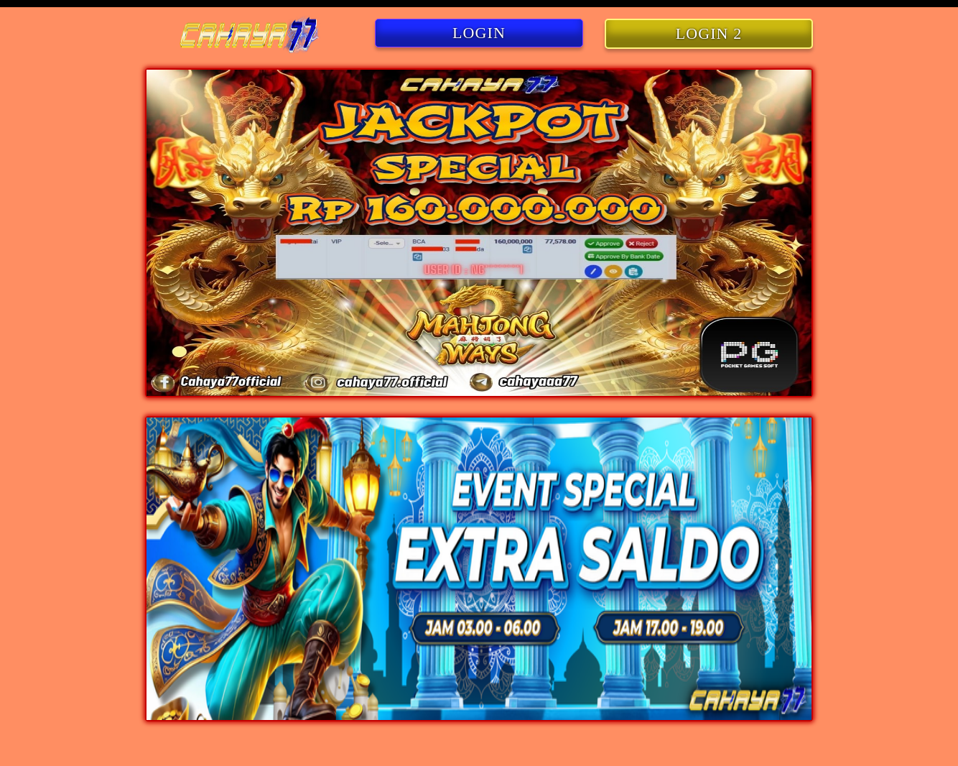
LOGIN (479, 33)
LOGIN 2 (709, 33)
